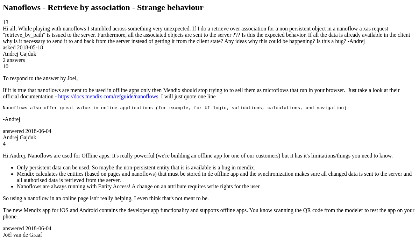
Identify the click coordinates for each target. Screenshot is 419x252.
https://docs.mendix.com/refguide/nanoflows (108, 96)
